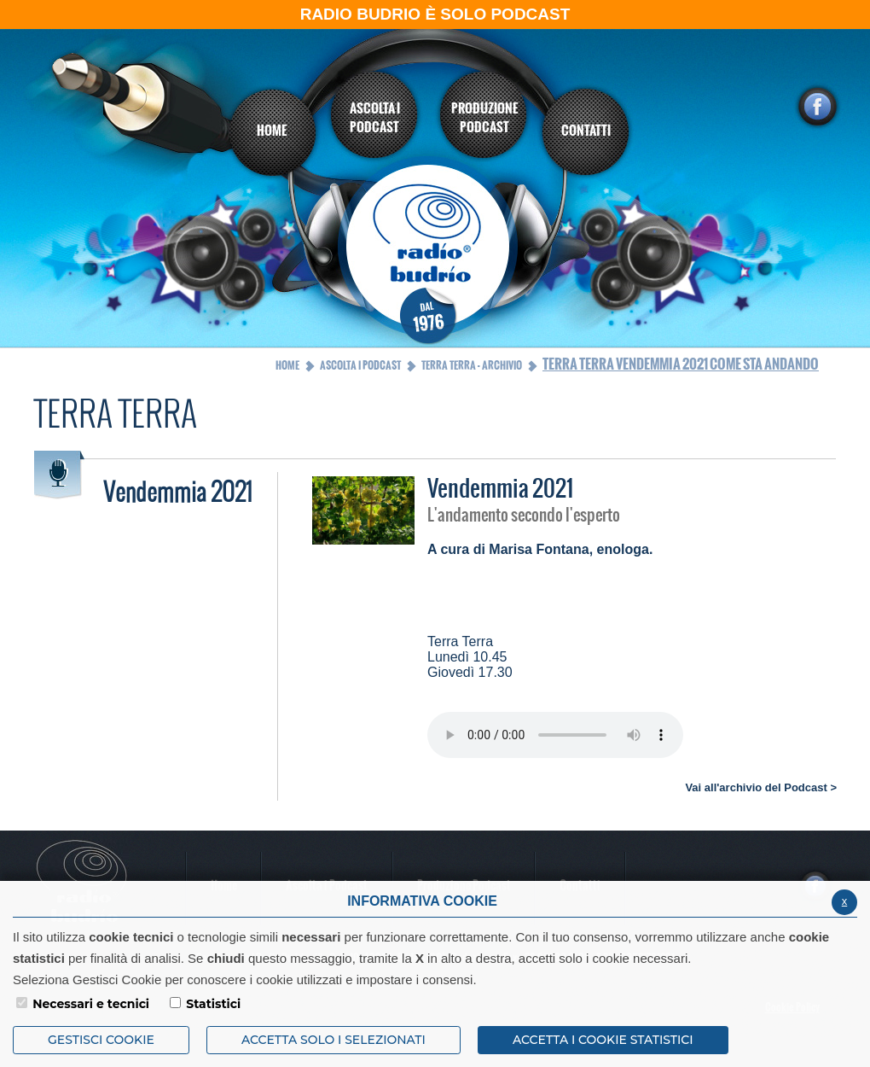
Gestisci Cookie (101, 1039)
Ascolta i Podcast (360, 365)
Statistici (213, 1004)
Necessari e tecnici (90, 1004)
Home (287, 365)
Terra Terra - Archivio (471, 365)
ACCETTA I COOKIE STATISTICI (603, 1039)
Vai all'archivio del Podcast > (761, 787)
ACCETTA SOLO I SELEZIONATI (333, 1039)
